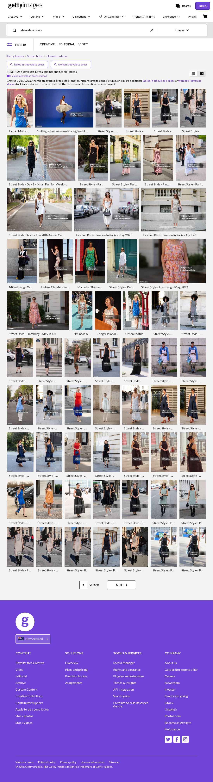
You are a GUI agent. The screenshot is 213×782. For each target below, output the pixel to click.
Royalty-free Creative (30, 663)
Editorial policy (47, 762)
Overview (71, 663)
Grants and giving (176, 696)
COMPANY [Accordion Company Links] (173, 653)
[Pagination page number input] (82, 585)
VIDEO (83, 44)
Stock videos (24, 722)
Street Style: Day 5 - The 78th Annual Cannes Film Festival (47, 235)
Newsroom (172, 682)
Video (19, 669)
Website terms (25, 762)
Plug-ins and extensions (128, 676)
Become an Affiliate (178, 722)
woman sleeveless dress (71, 64)
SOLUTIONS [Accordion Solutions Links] (74, 653)
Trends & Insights (124, 682)
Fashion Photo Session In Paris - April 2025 (171, 235)
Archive (21, 682)
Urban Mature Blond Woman (28, 131)
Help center (172, 729)
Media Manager (124, 663)
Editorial (21, 676)
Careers (170, 676)
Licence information (93, 762)
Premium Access (76, 676)
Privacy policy (68, 762)
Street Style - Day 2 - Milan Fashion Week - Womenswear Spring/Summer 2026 (61, 184)
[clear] (153, 30)
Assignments (73, 682)
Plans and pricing (76, 669)
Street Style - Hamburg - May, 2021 (164, 287)
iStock (169, 703)
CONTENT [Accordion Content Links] (23, 653)
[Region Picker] (33, 638)
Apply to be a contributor (32, 709)
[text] (84, 30)
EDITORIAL (67, 44)
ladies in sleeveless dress (27, 64)
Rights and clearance (127, 669)
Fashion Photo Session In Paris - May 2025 (104, 235)
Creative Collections (29, 696)
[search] (16, 30)
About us (171, 663)
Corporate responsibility (181, 669)
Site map (115, 762)
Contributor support (29, 703)
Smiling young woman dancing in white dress (66, 131)
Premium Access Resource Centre (130, 704)
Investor (170, 689)
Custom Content (26, 689)
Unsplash (171, 709)
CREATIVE (47, 44)
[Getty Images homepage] (25, 6)
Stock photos (24, 716)
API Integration (123, 689)
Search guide (121, 696)
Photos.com (173, 716)
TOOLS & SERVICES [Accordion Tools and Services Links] (127, 653)
